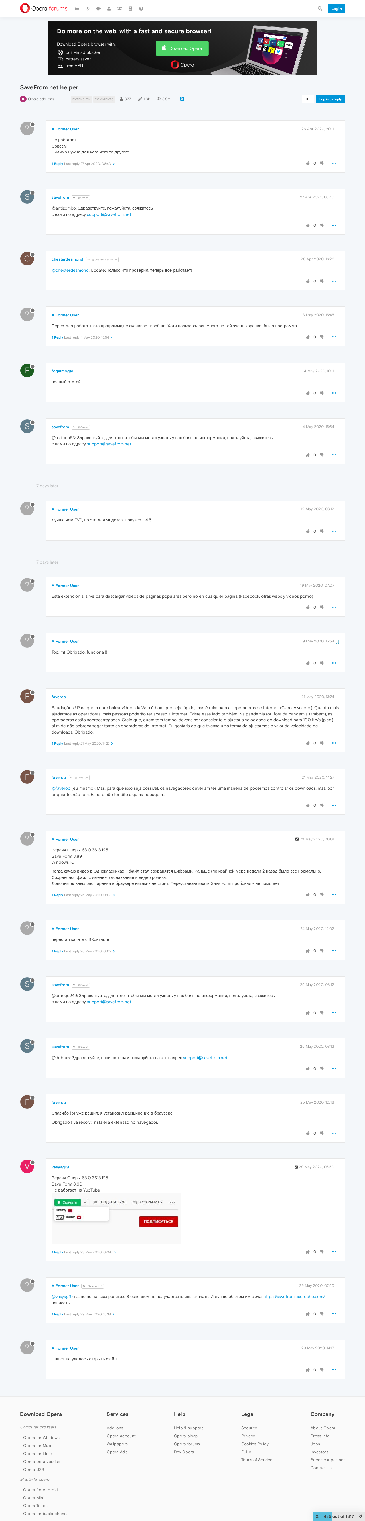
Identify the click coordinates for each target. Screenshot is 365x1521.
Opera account (121, 1436)
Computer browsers (38, 1427)
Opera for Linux (38, 1453)
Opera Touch (35, 1505)
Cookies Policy (255, 1444)
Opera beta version (41, 1461)
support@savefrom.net (109, 214)
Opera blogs (186, 1436)
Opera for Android (40, 1489)
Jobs (315, 1444)
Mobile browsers (35, 1479)
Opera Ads (117, 1452)
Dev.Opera (184, 1452)
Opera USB (33, 1469)
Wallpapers (117, 1444)
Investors (319, 1452)
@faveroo (79, 777)
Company (322, 1414)
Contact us (321, 1467)
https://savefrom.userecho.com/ (294, 1296)
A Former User (65, 129)
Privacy (248, 1436)
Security (249, 1428)
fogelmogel (62, 371)
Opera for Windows (41, 1437)
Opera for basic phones (46, 1513)
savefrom (60, 197)
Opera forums (187, 1444)
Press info (320, 1436)
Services (117, 1414)
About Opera (323, 1428)
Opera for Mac (37, 1445)
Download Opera (185, 48)
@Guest (80, 197)
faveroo (59, 697)
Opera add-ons (41, 99)
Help (179, 1414)
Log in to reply (330, 99)
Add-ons (115, 1428)
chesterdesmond (67, 259)
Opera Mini (33, 1497)
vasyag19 (60, 1167)
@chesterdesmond (102, 259)
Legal (248, 1414)
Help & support (188, 1428)
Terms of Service (257, 1459)
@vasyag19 (92, 1286)
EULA (246, 1452)
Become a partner (328, 1459)
